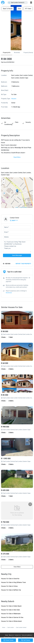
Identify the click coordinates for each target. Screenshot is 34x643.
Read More (17, 157)
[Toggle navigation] (31, 2)
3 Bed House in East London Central (17, 420)
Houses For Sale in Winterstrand (11, 621)
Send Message (17, 255)
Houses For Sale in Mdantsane (11, 613)
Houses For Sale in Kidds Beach (11, 606)
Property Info (6, 52)
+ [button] (3, 179)
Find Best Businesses (27, 637)
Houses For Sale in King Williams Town (13, 582)
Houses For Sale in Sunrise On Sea (12, 617)
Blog (6, 635)
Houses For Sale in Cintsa (9, 586)
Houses (13, 98)
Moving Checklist (16, 637)
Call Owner (25, 640)
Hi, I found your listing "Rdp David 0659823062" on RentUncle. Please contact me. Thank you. (17, 246)
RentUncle (2, 2)
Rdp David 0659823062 (17, 324)
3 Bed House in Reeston (17, 547)
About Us (11, 635)
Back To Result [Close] (7, 8)
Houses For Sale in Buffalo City (11, 590)
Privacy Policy (7, 637)
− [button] (3, 182)
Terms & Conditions (27, 635)
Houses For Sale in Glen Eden (10, 610)
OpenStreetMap (23, 207)
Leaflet (16, 207)
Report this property (23, 263)
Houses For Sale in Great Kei (10, 578)
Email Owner (8, 640)
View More (17, 567)
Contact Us (17, 635)
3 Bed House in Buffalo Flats (17, 451)
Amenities (17, 52)
